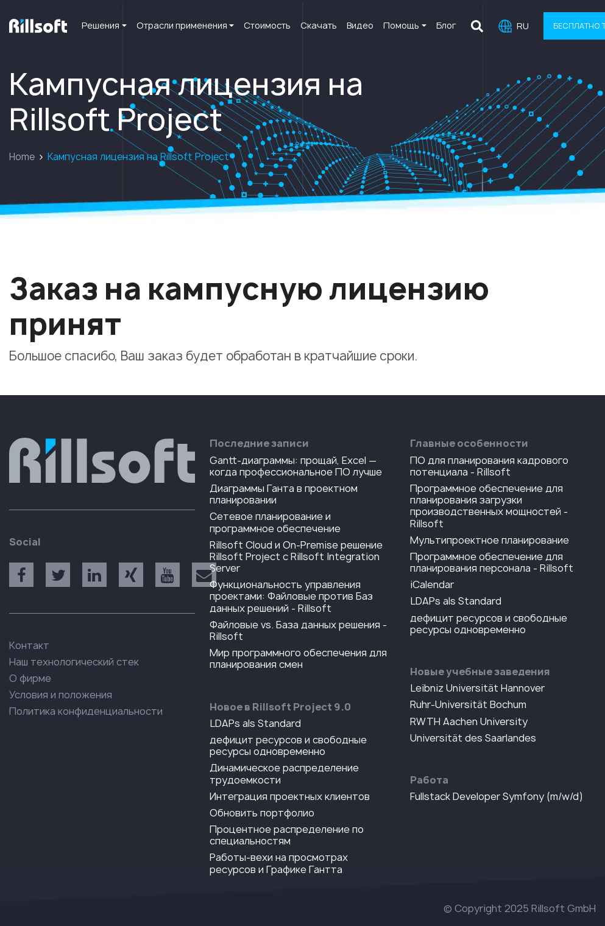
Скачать (318, 25)
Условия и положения (60, 694)
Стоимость (267, 25)
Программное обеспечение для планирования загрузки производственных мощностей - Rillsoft (489, 506)
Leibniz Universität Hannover (477, 688)
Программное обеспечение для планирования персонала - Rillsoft (491, 562)
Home (22, 156)
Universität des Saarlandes (473, 738)
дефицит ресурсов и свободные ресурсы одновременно (288, 745)
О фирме (30, 678)
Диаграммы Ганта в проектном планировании (284, 494)
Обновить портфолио (262, 812)
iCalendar (432, 584)
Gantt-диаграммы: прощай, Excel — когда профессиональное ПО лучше (296, 466)
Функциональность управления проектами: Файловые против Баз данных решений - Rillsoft (291, 596)
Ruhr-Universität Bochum (468, 704)
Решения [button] (100, 25)
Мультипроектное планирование (489, 540)
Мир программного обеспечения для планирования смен (298, 658)
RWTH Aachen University (469, 721)
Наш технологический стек (74, 661)
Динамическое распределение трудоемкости (284, 773)
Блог (446, 25)
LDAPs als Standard (255, 723)
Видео (360, 25)
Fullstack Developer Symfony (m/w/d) (496, 796)
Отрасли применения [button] (181, 25)
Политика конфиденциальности (86, 711)
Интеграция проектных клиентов (290, 796)
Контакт (29, 645)
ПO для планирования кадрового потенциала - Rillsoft (489, 466)
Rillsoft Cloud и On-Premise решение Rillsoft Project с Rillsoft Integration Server (296, 556)
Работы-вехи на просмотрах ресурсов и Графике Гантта (279, 863)
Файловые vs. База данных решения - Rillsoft (298, 630)
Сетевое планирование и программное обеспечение (275, 522)
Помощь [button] (401, 25)
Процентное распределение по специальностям (287, 835)
